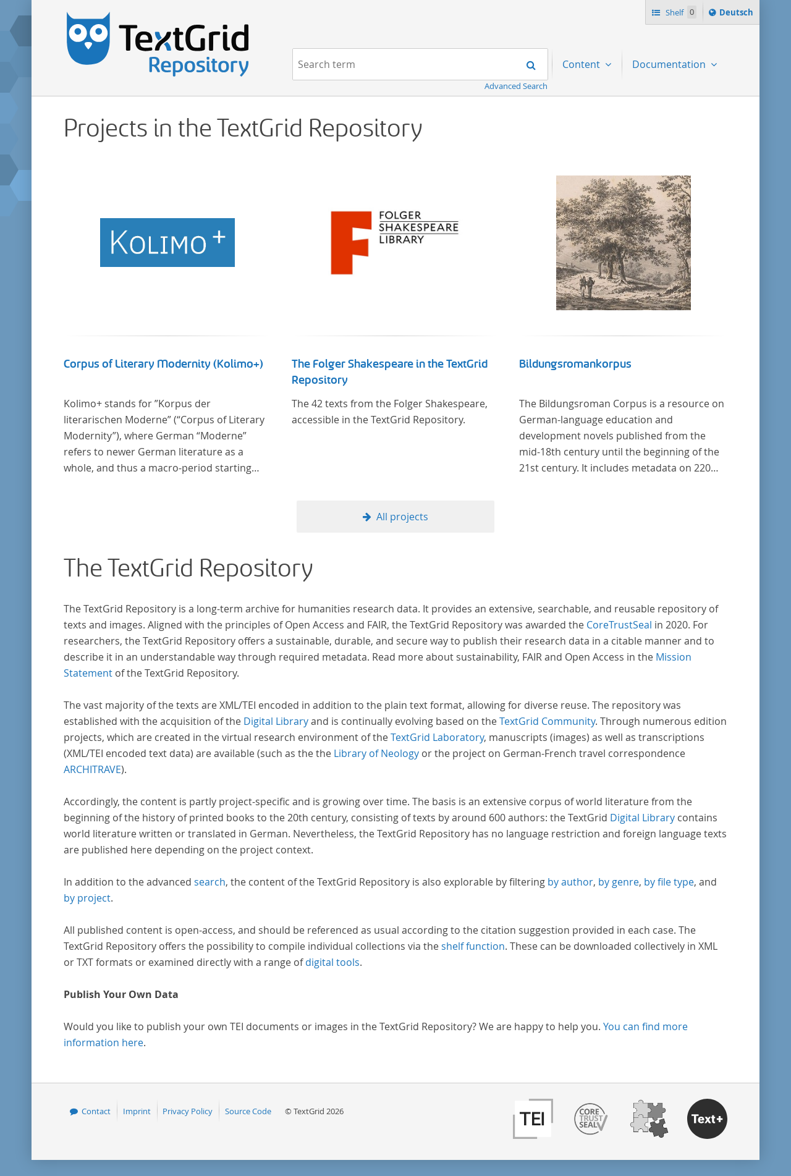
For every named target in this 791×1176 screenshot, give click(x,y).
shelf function (473, 946)
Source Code (248, 1111)
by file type (669, 882)
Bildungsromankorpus (575, 364)
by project (87, 898)
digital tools (332, 962)
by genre (618, 882)
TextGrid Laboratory (437, 737)
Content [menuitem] (582, 64)
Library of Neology (376, 753)
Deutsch (737, 14)
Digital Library (275, 721)
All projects (402, 516)
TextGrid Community (547, 721)
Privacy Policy (188, 1111)
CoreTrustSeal (619, 625)
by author (570, 882)
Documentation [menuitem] (670, 64)
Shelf (680, 12)
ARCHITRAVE (92, 769)
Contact (96, 1111)
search (210, 882)
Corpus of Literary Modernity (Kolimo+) (163, 364)
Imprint (137, 1111)
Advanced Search (516, 85)
